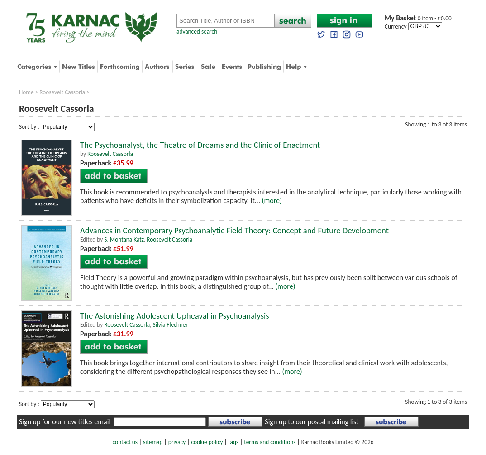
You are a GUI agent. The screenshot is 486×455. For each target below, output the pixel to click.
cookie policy (207, 442)
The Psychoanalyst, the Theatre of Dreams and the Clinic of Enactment (200, 145)
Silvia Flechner (170, 325)
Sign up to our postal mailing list (311, 421)
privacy (177, 442)
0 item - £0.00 (418, 18)
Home (26, 92)
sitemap (152, 442)
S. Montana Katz (124, 239)
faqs (233, 442)
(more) (272, 200)
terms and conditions (269, 442)
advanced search (196, 31)
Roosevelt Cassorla (62, 92)
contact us (125, 442)
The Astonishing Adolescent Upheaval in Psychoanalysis (174, 315)
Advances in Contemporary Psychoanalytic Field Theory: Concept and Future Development (234, 230)
